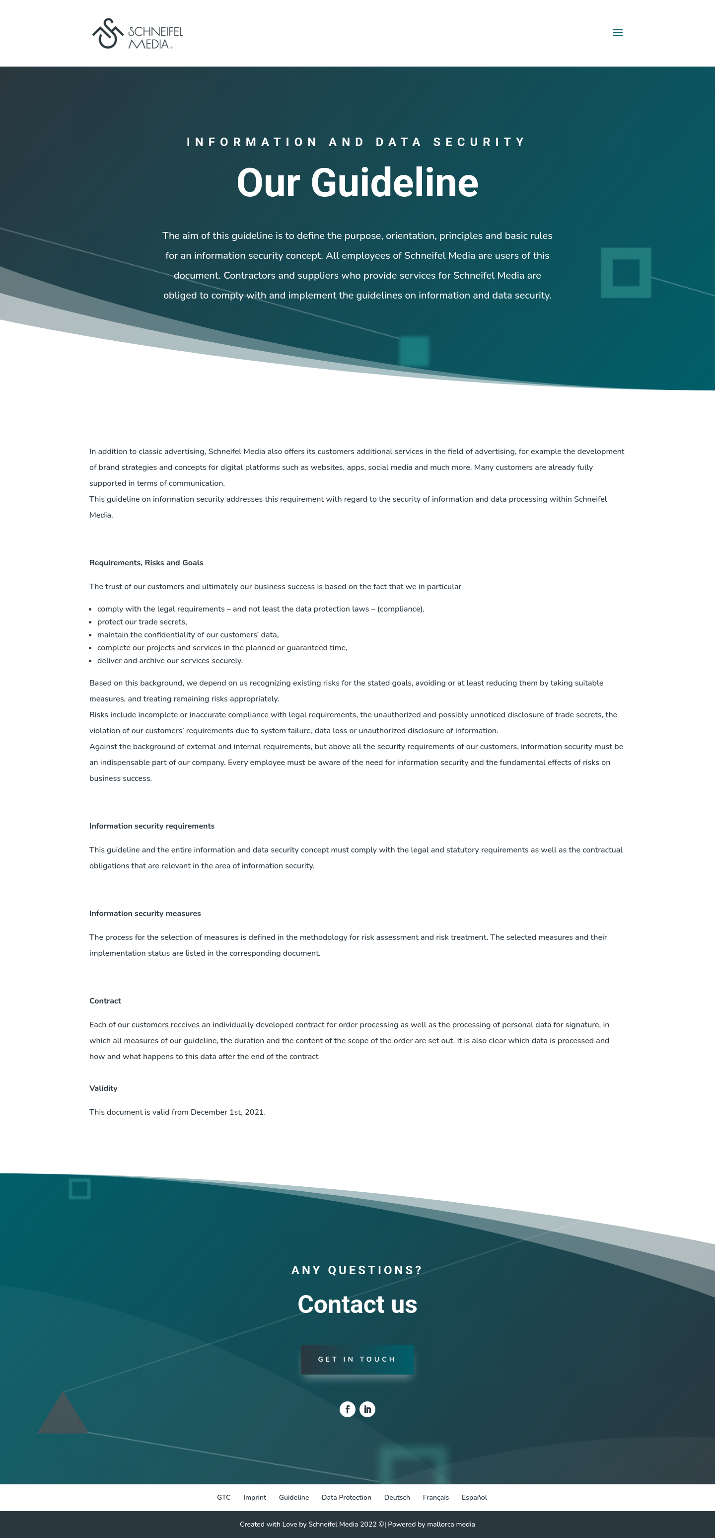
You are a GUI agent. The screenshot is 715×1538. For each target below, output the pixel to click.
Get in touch (357, 1359)
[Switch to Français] (436, 1498)
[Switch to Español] (474, 1498)
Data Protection (346, 1497)
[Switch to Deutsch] (397, 1498)
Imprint (254, 1497)
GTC (223, 1497)
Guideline (294, 1497)
